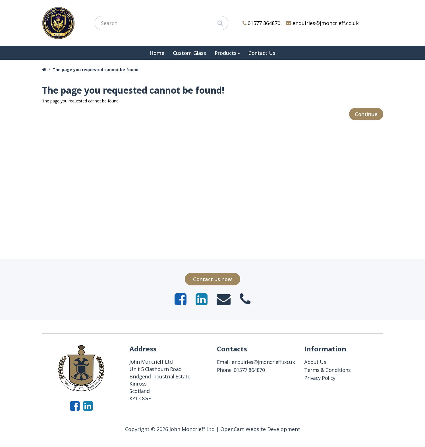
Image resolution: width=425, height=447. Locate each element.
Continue (366, 114)
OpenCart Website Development (260, 429)
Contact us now (212, 279)
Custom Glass (189, 53)
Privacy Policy (319, 377)
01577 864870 (261, 23)
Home (157, 53)
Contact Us (261, 53)
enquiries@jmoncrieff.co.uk (322, 23)
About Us (315, 362)
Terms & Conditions (327, 369)
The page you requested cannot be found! (96, 69)
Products (226, 53)
